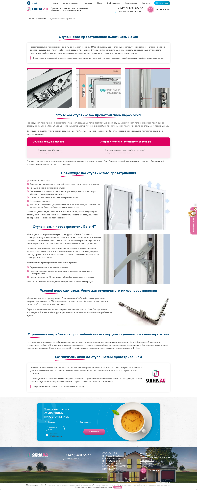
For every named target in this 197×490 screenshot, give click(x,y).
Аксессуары (41, 18)
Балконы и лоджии (71, 3)
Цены (99, 3)
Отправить (94, 432)
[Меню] (32, 3)
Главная (30, 18)
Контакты (146, 3)
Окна (55, 3)
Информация (113, 3)
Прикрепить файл (53, 429)
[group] (49, 88)
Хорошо (118, 487)
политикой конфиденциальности (56, 435)
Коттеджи (88, 3)
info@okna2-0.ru (147, 460)
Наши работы (131, 3)
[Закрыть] (195, 205)
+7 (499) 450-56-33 (129, 8)
